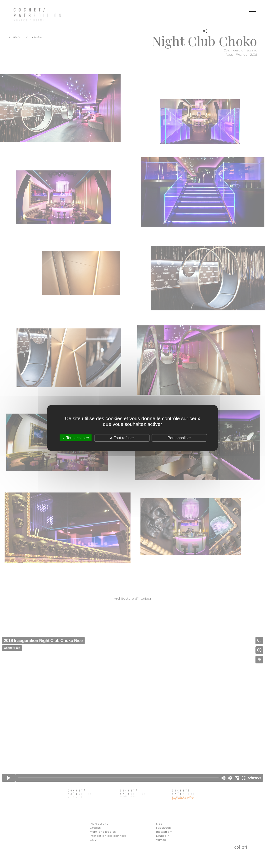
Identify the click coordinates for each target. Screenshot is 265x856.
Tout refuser (122, 438)
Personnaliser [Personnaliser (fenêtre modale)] (179, 438)
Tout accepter (75, 438)
